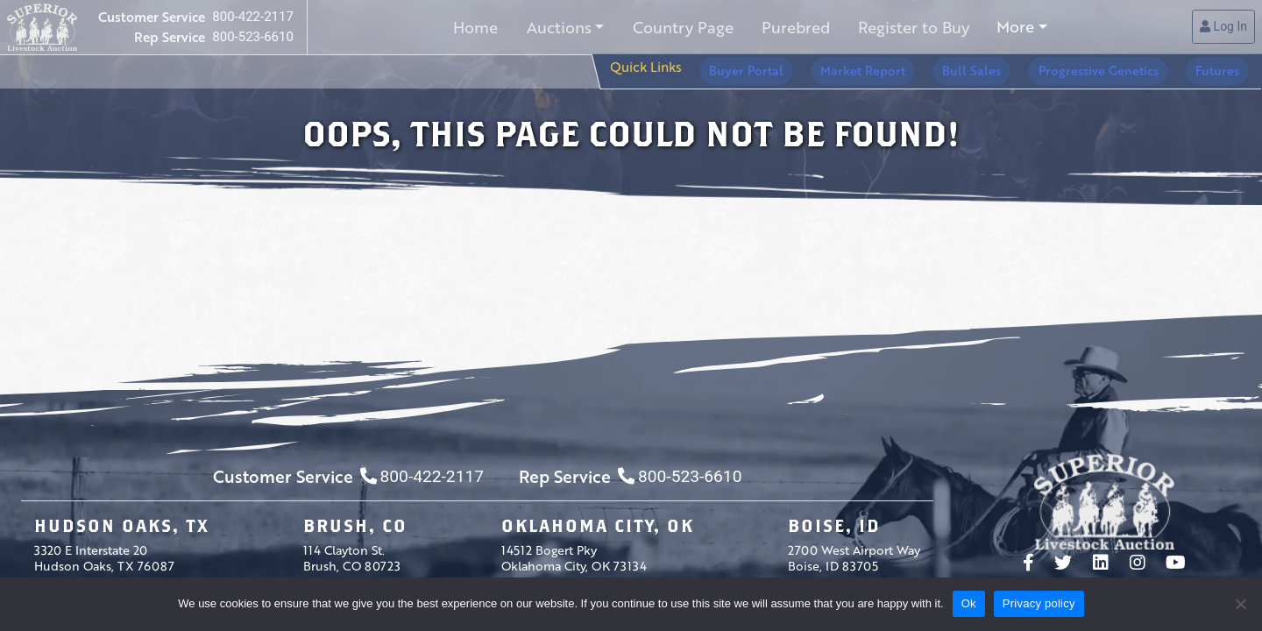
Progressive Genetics (1123, 66)
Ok (968, 603)
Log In (1223, 27)
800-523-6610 (253, 37)
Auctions (560, 27)
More (1010, 27)
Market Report (919, 66)
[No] (1240, 604)
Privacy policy (1039, 603)
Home (479, 27)
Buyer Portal (817, 66)
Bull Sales (1012, 66)
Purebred (793, 27)
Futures (1226, 66)
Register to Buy (909, 27)
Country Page (682, 27)
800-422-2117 (253, 17)
